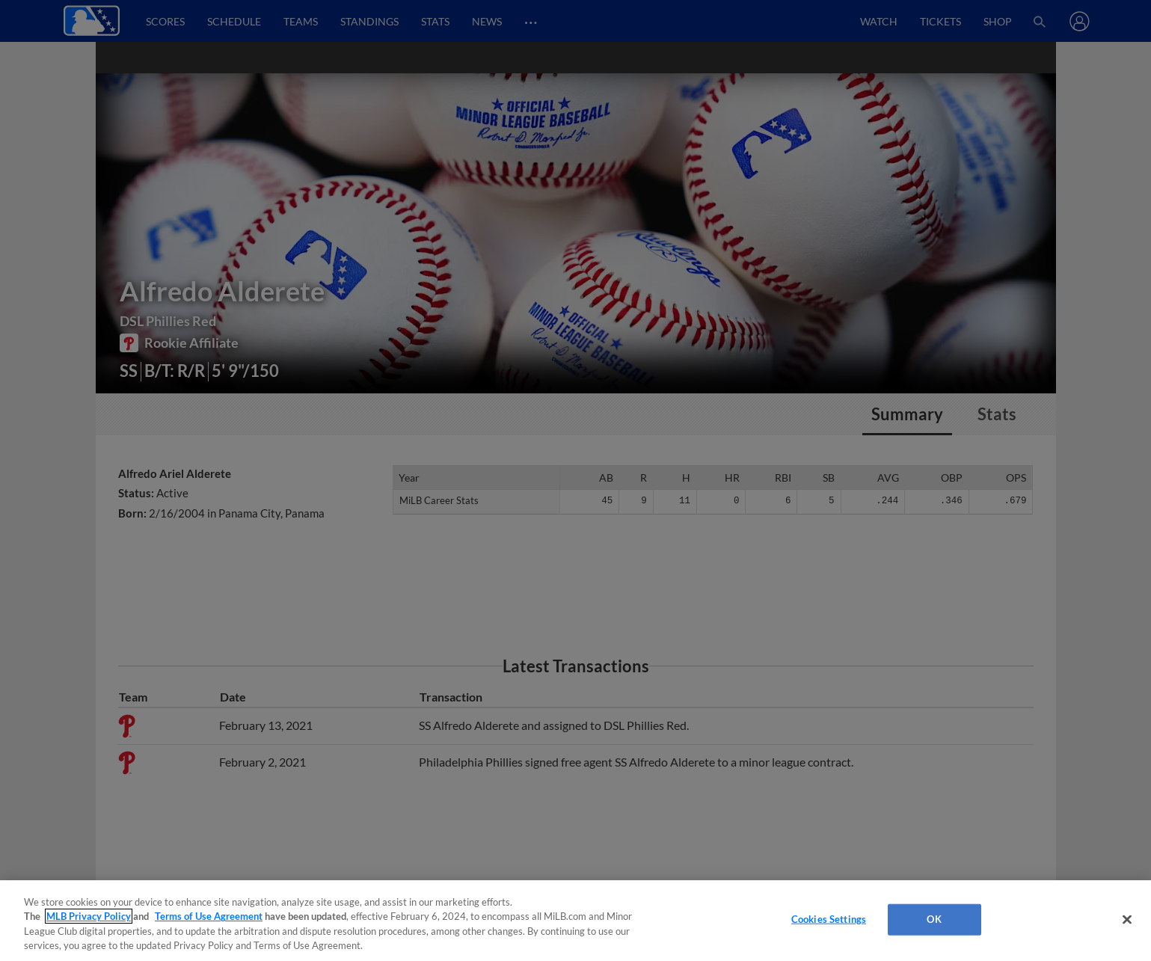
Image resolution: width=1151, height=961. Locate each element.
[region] (575, 920)
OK (934, 919)
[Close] (1127, 919)
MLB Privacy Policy (88, 916)
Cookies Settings (828, 919)
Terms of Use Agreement (209, 916)
